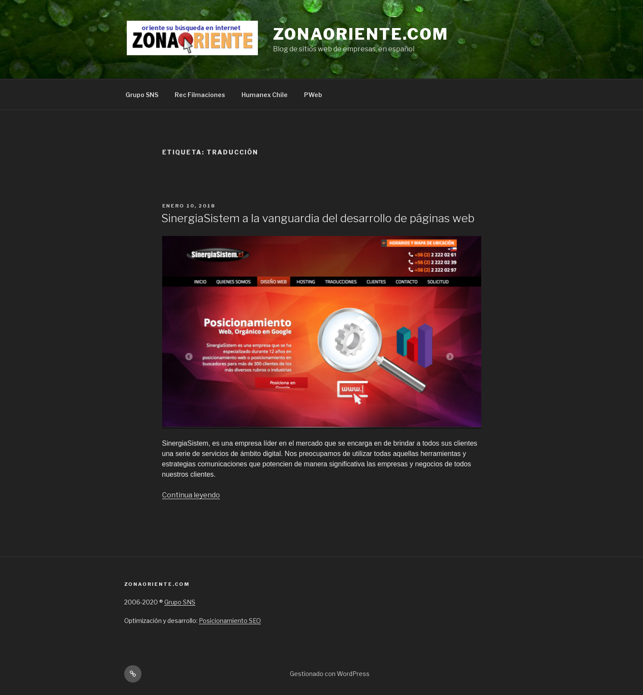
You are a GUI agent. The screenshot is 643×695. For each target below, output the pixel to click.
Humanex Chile (265, 94)
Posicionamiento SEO (230, 620)
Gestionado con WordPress (330, 673)
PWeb (313, 94)
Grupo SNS (141, 94)
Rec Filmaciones (200, 94)
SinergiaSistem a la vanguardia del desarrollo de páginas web (317, 218)
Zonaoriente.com (361, 34)
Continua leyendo (191, 495)
